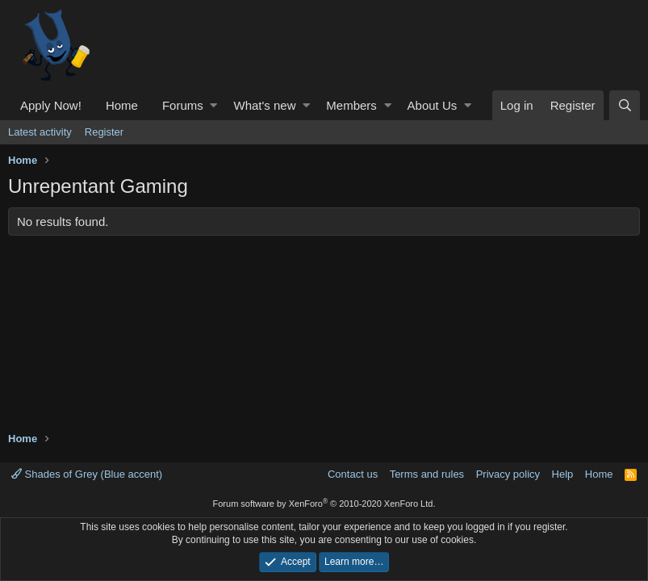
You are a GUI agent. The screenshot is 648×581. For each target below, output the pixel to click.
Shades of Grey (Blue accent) (86, 474)
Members (351, 105)
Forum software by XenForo (324, 503)
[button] (213, 105)
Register (104, 132)
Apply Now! (51, 105)
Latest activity (40, 132)
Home (122, 105)
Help (563, 474)
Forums (182, 105)
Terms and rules (427, 474)
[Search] (624, 105)
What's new (264, 105)
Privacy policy (508, 474)
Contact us (353, 474)
